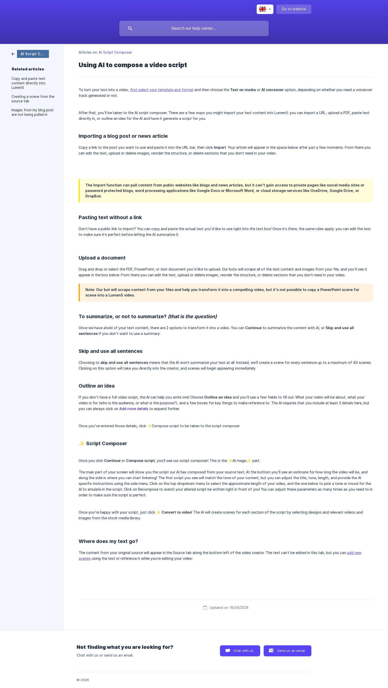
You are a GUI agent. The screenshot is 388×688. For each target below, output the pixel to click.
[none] (265, 9)
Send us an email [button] (291, 651)
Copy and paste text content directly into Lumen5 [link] (28, 83)
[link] (30, 53)
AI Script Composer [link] (115, 52)
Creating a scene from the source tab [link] (32, 99)
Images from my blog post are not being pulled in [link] (32, 112)
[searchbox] (194, 28)
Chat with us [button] (243, 651)
